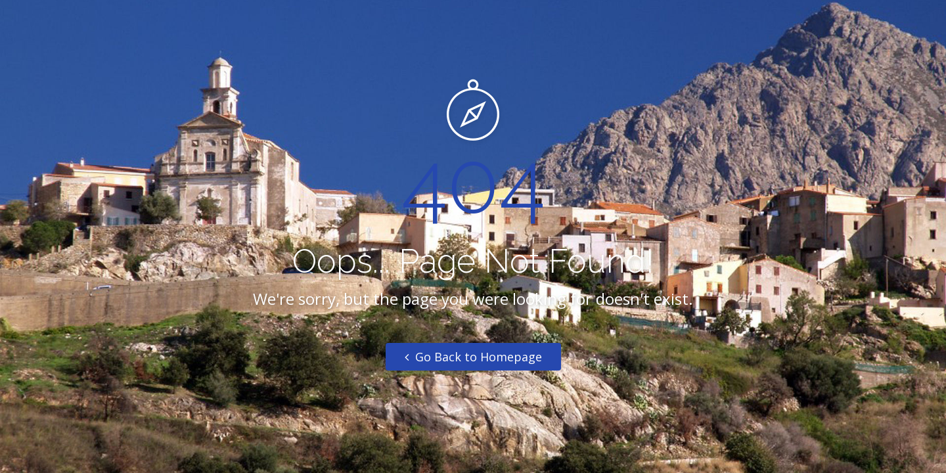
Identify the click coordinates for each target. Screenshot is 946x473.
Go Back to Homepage (473, 357)
